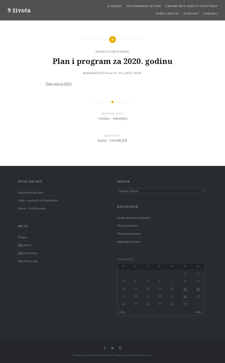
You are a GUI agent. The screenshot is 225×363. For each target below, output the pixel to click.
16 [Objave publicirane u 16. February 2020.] (198, 289)
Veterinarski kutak (144, 6)
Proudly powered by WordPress (92, 355)
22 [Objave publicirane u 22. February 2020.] (185, 296)
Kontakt (191, 13)
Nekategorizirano (112, 51)
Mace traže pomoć (129, 233)
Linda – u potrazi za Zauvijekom (38, 200)
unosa (24, 245)
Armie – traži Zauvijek (32, 208)
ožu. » (199, 311)
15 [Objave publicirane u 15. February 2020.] (185, 289)
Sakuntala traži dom (30, 192)
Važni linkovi (167, 13)
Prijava (22, 237)
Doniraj (210, 13)
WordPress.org (28, 261)
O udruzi (114, 6)
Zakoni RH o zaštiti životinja (191, 6)
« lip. (122, 311)
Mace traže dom (127, 225)
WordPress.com (142, 355)
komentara (28, 253)
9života (102, 73)
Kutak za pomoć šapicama (133, 217)
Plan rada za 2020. (59, 84)
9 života (19, 10)
